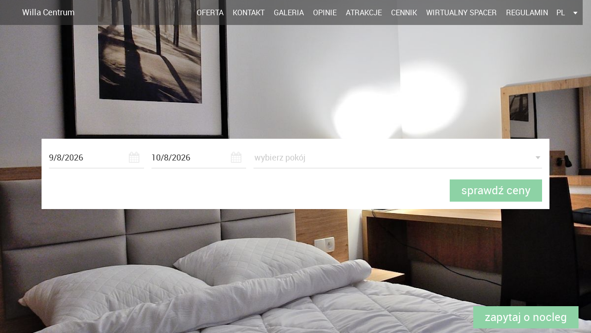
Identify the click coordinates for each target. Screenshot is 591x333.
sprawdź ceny (496, 190)
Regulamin (527, 12)
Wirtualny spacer (461, 12)
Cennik (404, 12)
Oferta (210, 12)
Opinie (325, 12)
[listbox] (568, 12)
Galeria (289, 12)
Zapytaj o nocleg (526, 316)
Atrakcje (364, 12)
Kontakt (249, 12)
